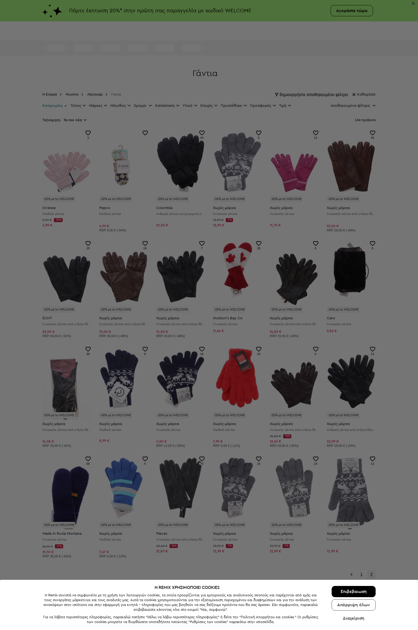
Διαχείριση (353, 603)
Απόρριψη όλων (353, 589)
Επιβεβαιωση (354, 576)
